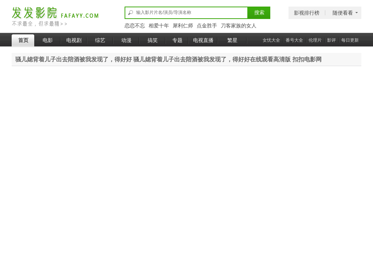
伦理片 (315, 40)
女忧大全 (271, 40)
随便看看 (343, 13)
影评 (331, 40)
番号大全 (294, 40)
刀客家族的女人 (238, 25)
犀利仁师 (183, 25)
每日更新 (350, 40)
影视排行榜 (306, 13)
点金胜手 (207, 25)
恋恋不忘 (135, 25)
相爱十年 (159, 25)
